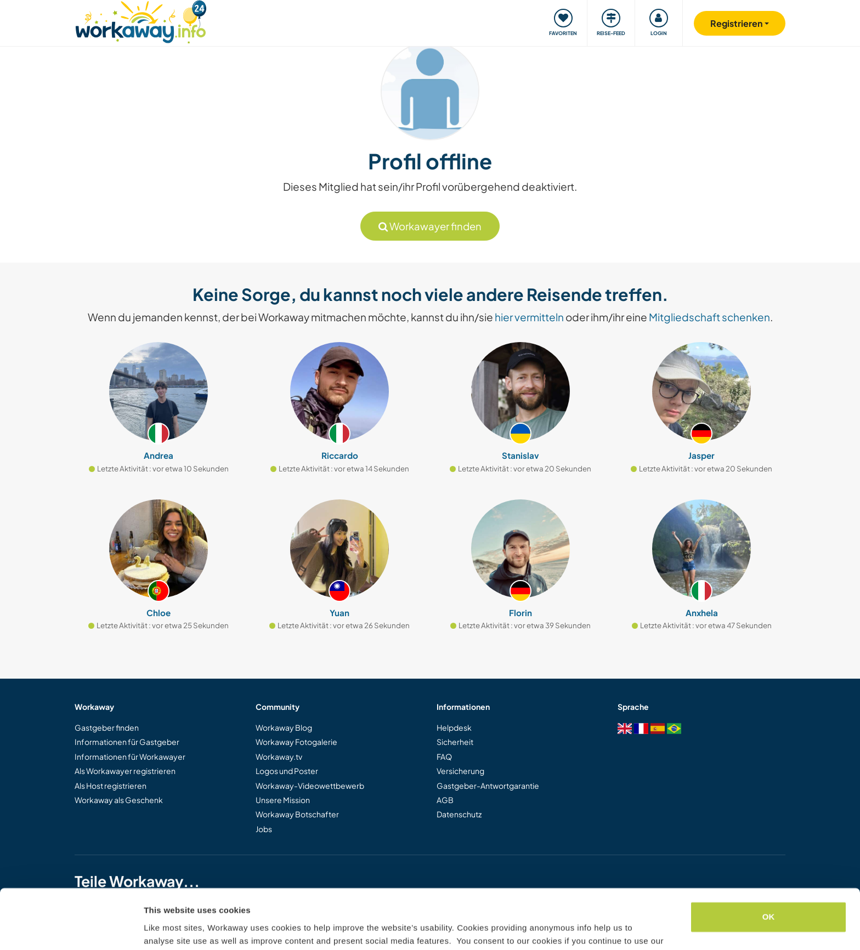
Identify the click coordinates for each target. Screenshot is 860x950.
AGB (445, 800)
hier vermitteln (529, 316)
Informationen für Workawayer (130, 756)
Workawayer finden (430, 226)
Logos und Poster (287, 771)
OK (768, 861)
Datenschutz (459, 814)
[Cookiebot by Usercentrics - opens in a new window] (71, 928)
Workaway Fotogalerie (296, 742)
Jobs (264, 829)
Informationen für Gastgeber (127, 742)
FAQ (444, 756)
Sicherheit (455, 742)
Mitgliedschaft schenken (709, 316)
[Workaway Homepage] (141, 20)
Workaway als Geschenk (119, 800)
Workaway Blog (284, 727)
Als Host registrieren (110, 785)
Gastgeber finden (107, 727)
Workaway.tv (279, 756)
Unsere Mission (283, 800)
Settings (160, 928)
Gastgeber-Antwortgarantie (488, 785)
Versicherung (460, 771)
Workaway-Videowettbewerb (310, 785)
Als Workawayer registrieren (125, 771)
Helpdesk (454, 727)
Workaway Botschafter (297, 814)
